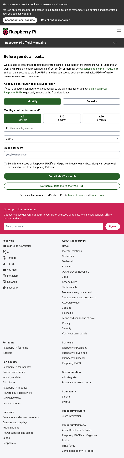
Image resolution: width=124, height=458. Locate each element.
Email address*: (13, 147)
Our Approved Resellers (75, 271)
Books (65, 440)
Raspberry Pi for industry (17, 367)
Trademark (68, 261)
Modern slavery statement (77, 292)
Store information (72, 416)
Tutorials (7, 352)
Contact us (68, 256)
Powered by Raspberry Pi (17, 392)
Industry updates (12, 377)
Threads (9, 258)
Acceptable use (71, 302)
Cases (6, 437)
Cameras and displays (15, 422)
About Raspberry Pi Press (77, 430)
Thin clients (9, 382)
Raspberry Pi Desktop (74, 352)
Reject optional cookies (55, 20)
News (65, 245)
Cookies (66, 307)
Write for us (68, 445)
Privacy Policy (97, 195)
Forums (66, 396)
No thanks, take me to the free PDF (62, 186)
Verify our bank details (74, 333)
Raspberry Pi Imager (73, 358)
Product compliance (14, 372)
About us (67, 266)
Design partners (12, 398)
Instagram (10, 275)
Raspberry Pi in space (15, 387)
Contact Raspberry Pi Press (77, 450)
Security (66, 328)
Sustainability (69, 287)
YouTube (10, 269)
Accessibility (69, 282)
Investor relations (72, 251)
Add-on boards (11, 427)
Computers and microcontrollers (21, 417)
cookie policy (60, 9)
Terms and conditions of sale (78, 318)
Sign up (112, 226)
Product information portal (76, 382)
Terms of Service (76, 195)
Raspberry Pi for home (15, 347)
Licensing (67, 312)
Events (66, 401)
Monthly (32, 101)
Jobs (65, 276)
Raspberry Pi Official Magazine (25, 42)
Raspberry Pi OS (71, 363)
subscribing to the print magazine (98, 68)
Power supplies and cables (18, 432)
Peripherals (9, 443)
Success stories (12, 403)
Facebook (10, 287)
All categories (70, 377)
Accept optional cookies (20, 20)
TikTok (9, 263)
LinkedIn (10, 281)
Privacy (66, 323)
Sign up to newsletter (17, 246)
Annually (92, 101)
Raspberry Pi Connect (74, 347)
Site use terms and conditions (79, 297)
